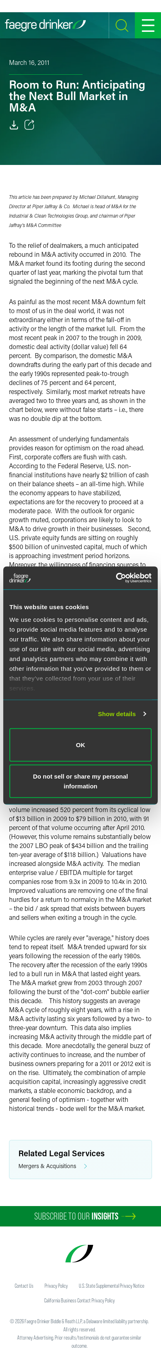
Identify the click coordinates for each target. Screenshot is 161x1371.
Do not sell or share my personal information (80, 781)
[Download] (14, 125)
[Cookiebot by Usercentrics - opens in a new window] (116, 578)
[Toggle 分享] (29, 125)
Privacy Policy (56, 1285)
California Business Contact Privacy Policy (79, 1300)
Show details (117, 713)
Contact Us (24, 1285)
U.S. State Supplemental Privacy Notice (111, 1285)
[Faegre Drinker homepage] (45, 25)
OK (80, 744)
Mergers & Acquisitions (52, 1166)
